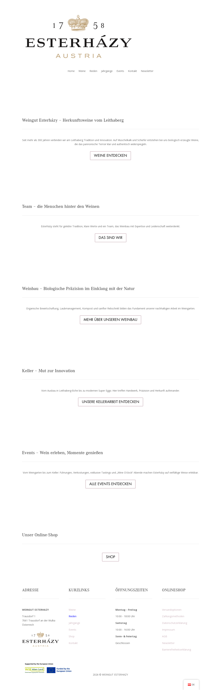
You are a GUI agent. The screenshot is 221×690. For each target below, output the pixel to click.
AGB (164, 636)
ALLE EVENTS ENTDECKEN (110, 484)
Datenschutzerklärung (174, 623)
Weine (82, 71)
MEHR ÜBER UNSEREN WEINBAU (110, 320)
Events (120, 71)
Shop (71, 636)
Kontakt (132, 71)
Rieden (93, 71)
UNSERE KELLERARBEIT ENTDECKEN (110, 402)
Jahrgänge (107, 71)
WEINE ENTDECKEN (110, 155)
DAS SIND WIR (111, 238)
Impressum (168, 629)
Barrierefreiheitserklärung (176, 649)
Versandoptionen (171, 609)
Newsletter (147, 71)
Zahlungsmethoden (173, 616)
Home (71, 71)
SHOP (110, 557)
